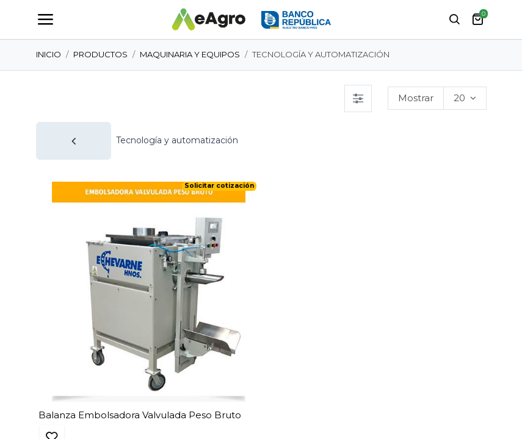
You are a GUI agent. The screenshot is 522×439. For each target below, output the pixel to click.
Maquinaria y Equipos (190, 54)
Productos (100, 54)
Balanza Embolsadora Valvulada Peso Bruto (139, 415)
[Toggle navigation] (45, 19)
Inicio (48, 54)
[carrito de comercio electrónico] (477, 19)
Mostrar (415, 98)
